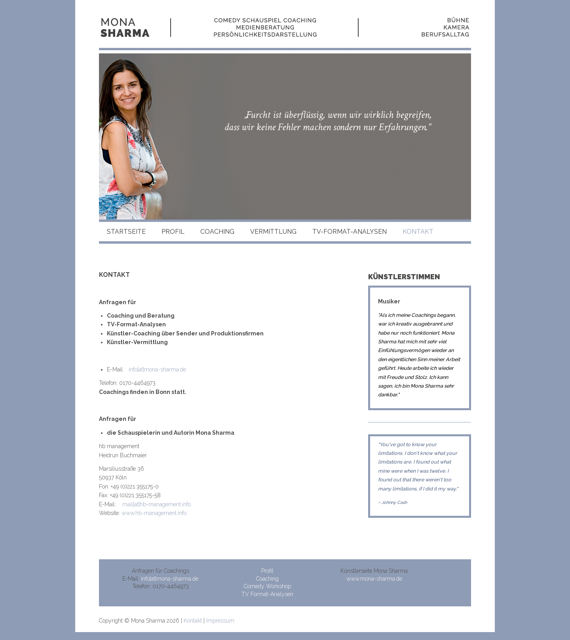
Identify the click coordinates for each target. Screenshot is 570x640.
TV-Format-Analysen (349, 231)
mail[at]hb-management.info (156, 504)
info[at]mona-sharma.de (157, 369)
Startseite (126, 231)
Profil (173, 231)
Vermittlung (273, 231)
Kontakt (193, 620)
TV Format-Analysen (267, 594)
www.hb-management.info (154, 513)
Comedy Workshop (267, 586)
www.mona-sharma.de (374, 579)
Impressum (220, 620)
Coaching (217, 231)
